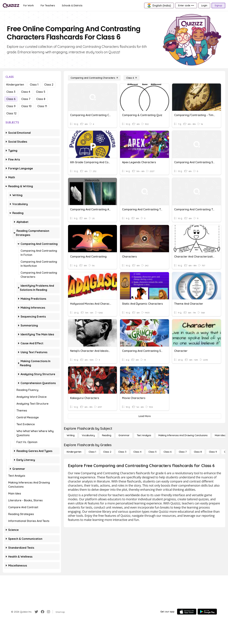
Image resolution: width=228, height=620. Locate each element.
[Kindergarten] (74, 452)
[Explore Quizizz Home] (11, 5)
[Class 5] (152, 452)
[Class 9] (213, 452)
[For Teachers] (48, 5)
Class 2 (48, 84)
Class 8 (40, 99)
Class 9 (10, 106)
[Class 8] (198, 452)
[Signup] (218, 5)
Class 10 (26, 106)
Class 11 (42, 106)
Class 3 (10, 91)
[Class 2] (107, 452)
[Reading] (106, 435)
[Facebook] (42, 612)
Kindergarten (15, 84)
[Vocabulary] (88, 435)
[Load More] (144, 416)
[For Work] (29, 5)
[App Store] (186, 612)
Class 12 (11, 113)
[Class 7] (183, 452)
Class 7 (25, 99)
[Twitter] (36, 612)
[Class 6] (131, 78)
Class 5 (40, 91)
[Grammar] (124, 435)
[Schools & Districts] (72, 5)
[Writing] (70, 435)
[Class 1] (92, 452)
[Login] (204, 5)
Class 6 (10, 99)
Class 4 (25, 91)
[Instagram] (48, 612)
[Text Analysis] (144, 435)
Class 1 (34, 84)
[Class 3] (122, 452)
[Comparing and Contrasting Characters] (94, 78)
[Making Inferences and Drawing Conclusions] (183, 435)
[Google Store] (207, 612)
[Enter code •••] (186, 5)
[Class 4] (137, 452)
